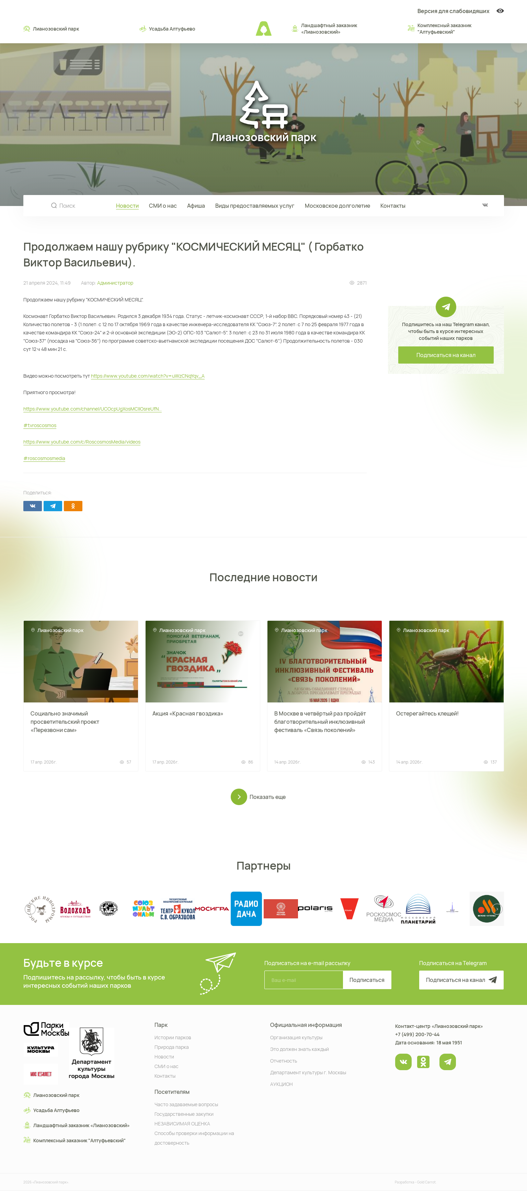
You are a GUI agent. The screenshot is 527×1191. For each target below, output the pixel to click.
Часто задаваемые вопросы (186, 1104)
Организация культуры (296, 1037)
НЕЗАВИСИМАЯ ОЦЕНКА (182, 1123)
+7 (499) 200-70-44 (417, 1034)
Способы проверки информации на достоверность (194, 1137)
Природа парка (171, 1047)
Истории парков (172, 1037)
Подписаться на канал (446, 355)
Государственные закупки (184, 1113)
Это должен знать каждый (299, 1049)
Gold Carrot (426, 1182)
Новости (127, 205)
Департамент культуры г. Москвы (308, 1072)
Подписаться (367, 980)
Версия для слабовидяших (460, 11)
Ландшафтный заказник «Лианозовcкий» (324, 28)
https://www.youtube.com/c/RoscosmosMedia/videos (81, 441)
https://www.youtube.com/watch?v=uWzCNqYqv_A (148, 376)
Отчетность (283, 1060)
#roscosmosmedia (44, 458)
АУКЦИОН (281, 1084)
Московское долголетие (337, 205)
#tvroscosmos (39, 425)
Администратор (115, 282)
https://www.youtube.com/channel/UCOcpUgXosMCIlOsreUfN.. (92, 408)
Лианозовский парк (51, 28)
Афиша (196, 205)
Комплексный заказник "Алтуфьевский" (439, 28)
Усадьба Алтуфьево (167, 28)
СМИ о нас (163, 205)
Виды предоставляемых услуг (255, 205)
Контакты (392, 205)
